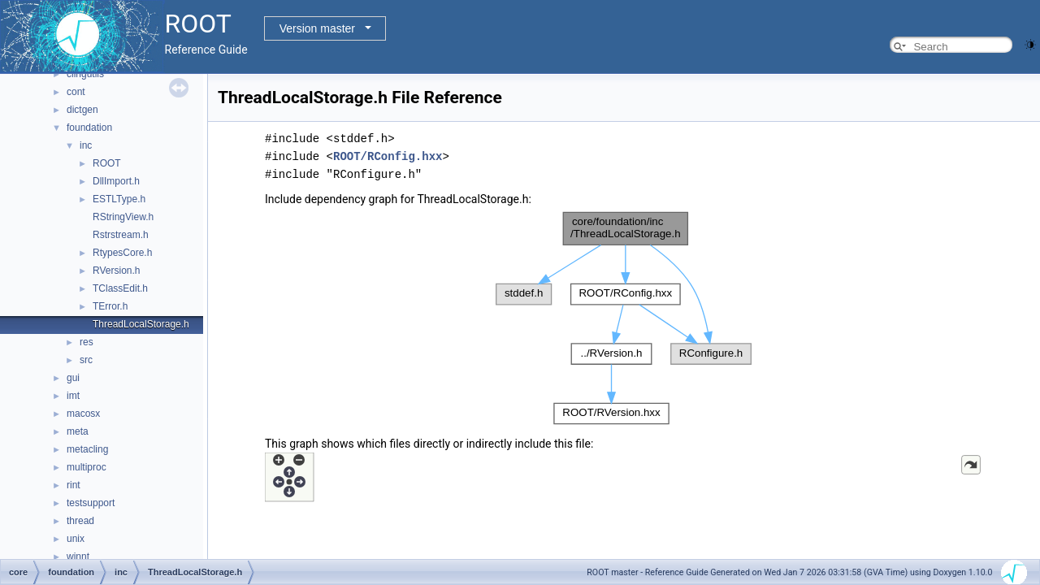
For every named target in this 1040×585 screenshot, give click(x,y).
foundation (89, 127)
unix (75, 538)
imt (73, 395)
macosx (83, 413)
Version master (317, 28)
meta (78, 431)
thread (80, 520)
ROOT (107, 163)
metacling (87, 449)
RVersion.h (116, 270)
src (86, 360)
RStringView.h (123, 217)
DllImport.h (116, 181)
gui (73, 378)
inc (86, 145)
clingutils (85, 74)
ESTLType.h (119, 199)
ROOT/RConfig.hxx (387, 156)
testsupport (91, 503)
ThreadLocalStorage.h (141, 324)
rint (73, 485)
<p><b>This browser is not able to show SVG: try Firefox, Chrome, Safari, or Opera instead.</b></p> (624, 318)
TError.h (110, 306)
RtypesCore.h (122, 252)
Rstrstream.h (121, 234)
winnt (78, 556)
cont (76, 92)
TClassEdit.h (120, 288)
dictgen (82, 109)
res (86, 342)
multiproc (86, 467)
